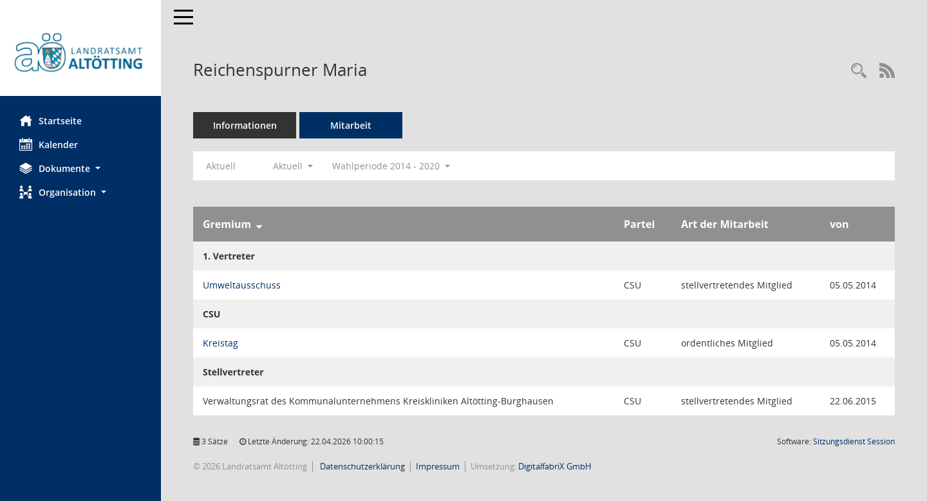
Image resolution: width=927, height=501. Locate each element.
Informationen (245, 125)
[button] (80, 168)
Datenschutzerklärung (361, 466)
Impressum (438, 466)
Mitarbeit (350, 125)
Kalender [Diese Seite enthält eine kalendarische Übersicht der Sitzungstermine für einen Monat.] (48, 144)
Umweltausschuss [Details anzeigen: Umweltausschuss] (242, 285)
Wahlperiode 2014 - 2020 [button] (391, 166)
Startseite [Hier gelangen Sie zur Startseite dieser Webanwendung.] (50, 120)
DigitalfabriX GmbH (555, 466)
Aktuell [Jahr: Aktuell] (221, 166)
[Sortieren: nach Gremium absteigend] (259, 224)
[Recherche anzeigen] (859, 71)
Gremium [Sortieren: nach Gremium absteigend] (227, 224)
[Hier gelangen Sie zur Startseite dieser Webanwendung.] (80, 53)
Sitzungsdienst (854, 441)
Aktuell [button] (293, 166)
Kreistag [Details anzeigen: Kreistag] (220, 343)
